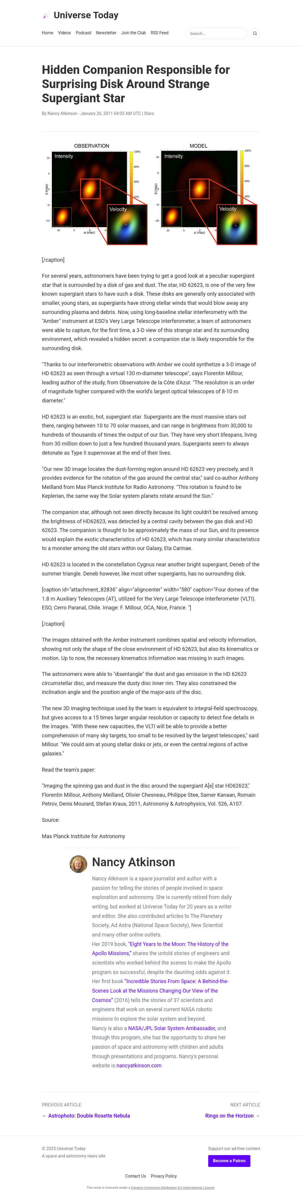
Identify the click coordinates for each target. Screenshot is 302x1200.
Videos (64, 32)
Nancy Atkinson (62, 113)
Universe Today (80, 15)
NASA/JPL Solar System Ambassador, (172, 1028)
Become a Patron (229, 1160)
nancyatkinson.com (139, 1066)
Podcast (83, 32)
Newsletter (106, 32)
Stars (149, 113)
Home (47, 32)
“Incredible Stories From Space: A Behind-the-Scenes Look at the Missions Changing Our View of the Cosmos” (160, 990)
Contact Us (135, 1176)
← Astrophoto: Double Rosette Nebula (86, 1116)
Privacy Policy (164, 1176)
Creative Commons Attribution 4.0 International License (172, 1188)
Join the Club (133, 32)
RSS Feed (160, 32)
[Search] (255, 33)
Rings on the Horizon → (232, 1116)
